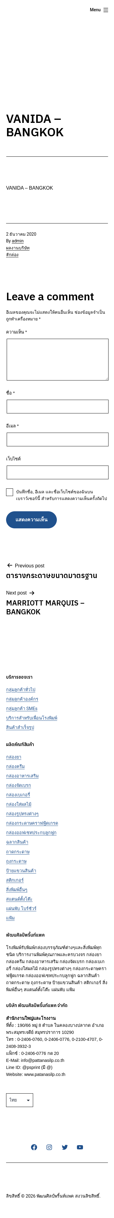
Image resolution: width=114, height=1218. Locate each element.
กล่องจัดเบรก (18, 785)
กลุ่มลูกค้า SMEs (21, 708)
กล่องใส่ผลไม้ (18, 804)
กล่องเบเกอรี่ (18, 795)
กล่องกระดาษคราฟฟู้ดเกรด (32, 823)
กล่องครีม (15, 766)
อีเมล (12, 425)
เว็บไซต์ (13, 458)
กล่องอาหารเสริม (22, 776)
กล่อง (14, 254)
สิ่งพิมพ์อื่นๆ (16, 889)
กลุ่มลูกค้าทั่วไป (20, 689)
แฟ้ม (10, 918)
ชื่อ (10, 393)
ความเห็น (16, 332)
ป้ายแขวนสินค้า (21, 870)
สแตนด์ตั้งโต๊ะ (19, 899)
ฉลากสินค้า (17, 842)
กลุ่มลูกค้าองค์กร (22, 699)
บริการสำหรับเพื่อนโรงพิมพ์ (31, 718)
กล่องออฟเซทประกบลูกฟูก (31, 832)
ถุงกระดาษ (16, 861)
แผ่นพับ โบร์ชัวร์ (21, 908)
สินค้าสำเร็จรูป (20, 727)
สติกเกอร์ (15, 880)
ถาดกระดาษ (17, 852)
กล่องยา (13, 757)
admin (18, 240)
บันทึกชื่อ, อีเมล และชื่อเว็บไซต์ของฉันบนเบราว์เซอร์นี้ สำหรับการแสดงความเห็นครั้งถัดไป (61, 495)
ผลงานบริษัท (17, 247)
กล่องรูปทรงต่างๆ (22, 813)
